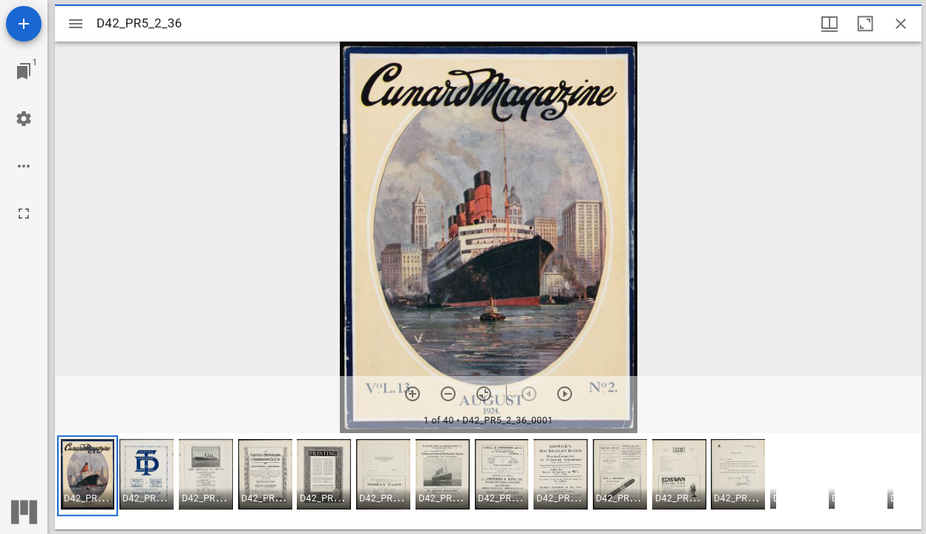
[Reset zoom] (484, 394)
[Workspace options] (24, 166)
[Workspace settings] (24, 118)
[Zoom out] (448, 394)
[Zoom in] (412, 394)
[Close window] (901, 24)
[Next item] (564, 394)
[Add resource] (24, 24)
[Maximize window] (865, 24)
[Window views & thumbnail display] (829, 24)
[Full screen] (24, 213)
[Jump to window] (24, 71)
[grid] (488, 481)
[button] (87, 475)
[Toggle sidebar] (75, 24)
